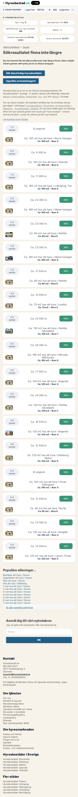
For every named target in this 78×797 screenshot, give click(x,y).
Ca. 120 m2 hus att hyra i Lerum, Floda (48, 555)
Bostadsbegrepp (11, 745)
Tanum (26, 47)
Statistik (7, 742)
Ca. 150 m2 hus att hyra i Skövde (47, 162)
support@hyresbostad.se (16, 674)
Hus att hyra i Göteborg (15, 583)
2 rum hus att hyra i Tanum (16, 589)
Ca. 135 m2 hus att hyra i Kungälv (48, 532)
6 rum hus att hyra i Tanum (16, 600)
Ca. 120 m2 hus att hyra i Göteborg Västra (48, 456)
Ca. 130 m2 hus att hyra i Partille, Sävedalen (48, 329)
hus (40, 96)
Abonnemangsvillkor (13, 703)
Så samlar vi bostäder (14, 712)
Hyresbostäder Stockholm (16, 759)
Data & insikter (10, 737)
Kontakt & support (12, 700)
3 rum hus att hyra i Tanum (16, 591)
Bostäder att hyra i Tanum (16, 575)
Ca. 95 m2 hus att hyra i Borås (48, 508)
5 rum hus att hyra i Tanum (16, 597)
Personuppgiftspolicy (14, 714)
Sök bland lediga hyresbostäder (24, 73)
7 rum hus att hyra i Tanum (16, 603)
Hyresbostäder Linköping (16, 784)
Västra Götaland (11, 47)
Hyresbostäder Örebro (14, 781)
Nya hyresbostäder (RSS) (16, 723)
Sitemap (7, 720)
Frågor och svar (11, 739)
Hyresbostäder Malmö (14, 764)
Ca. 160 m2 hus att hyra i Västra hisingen (48, 209)
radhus (55, 96)
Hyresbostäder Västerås (15, 770)
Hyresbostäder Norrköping (16, 792)
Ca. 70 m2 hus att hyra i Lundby (48, 304)
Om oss (7, 698)
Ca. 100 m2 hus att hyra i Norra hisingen (48, 138)
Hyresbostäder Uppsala (15, 767)
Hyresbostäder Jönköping (16, 789)
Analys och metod (12, 734)
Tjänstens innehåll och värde (17, 709)
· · (33, 9)
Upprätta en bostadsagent (21, 80)
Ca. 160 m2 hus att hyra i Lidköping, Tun (48, 185)
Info (66, 128)
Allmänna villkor (11, 706)
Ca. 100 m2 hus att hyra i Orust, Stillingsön (48, 483)
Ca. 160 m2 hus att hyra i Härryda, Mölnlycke (48, 356)
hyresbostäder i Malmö (26, 108)
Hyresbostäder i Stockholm (40, 105)
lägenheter (31, 96)
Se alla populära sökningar (19, 607)
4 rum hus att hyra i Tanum (16, 594)
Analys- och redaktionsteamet (18, 748)
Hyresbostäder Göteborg (15, 762)
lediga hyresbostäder (14, 96)
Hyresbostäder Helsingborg (17, 787)
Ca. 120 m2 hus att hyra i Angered (48, 381)
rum (45, 96)
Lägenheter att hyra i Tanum (17, 577)
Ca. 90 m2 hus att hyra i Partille (48, 233)
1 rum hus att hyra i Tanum (16, 586)
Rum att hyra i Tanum (14, 580)
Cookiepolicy (9, 717)
